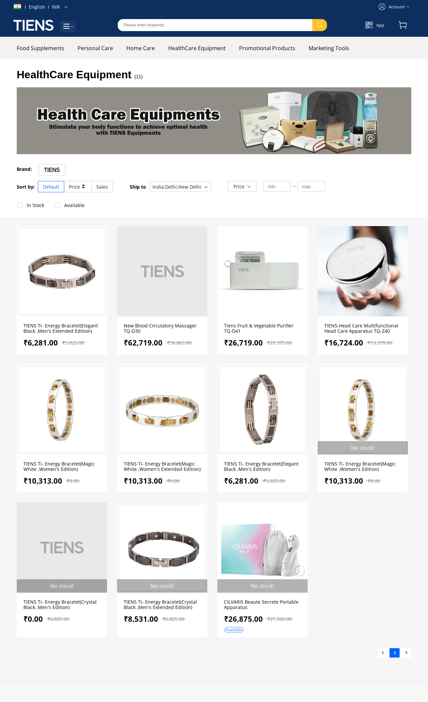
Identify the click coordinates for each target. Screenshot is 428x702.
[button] (180, 186)
